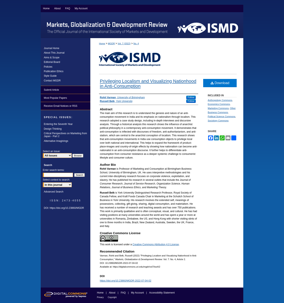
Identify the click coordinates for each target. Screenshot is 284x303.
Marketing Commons (218, 108)
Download (220, 83)
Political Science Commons (221, 116)
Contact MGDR (52, 80)
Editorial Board (52, 62)
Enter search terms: (53, 170)
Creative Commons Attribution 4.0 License (155, 244)
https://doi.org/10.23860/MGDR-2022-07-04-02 (125, 280)
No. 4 (136, 43)
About (112, 292)
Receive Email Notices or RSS (60, 106)
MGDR (111, 43)
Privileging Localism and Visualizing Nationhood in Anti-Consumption (148, 84)
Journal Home (51, 48)
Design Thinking (53, 128)
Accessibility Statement (162, 292)
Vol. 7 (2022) (124, 43)
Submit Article (51, 89)
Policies (48, 66)
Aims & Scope (51, 57)
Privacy (100, 297)
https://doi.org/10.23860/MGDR (67, 208)
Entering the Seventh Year (58, 124)
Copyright (112, 297)
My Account (137, 292)
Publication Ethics (53, 71)
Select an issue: (51, 151)
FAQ (123, 292)
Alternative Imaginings (56, 141)
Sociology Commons (218, 120)
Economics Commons (219, 104)
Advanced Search (53, 191)
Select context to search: (56, 179)
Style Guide (50, 75)
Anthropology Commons (220, 100)
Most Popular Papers (55, 97)
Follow (191, 97)
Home (102, 43)
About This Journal (54, 52)
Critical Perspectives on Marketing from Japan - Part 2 (65, 135)
